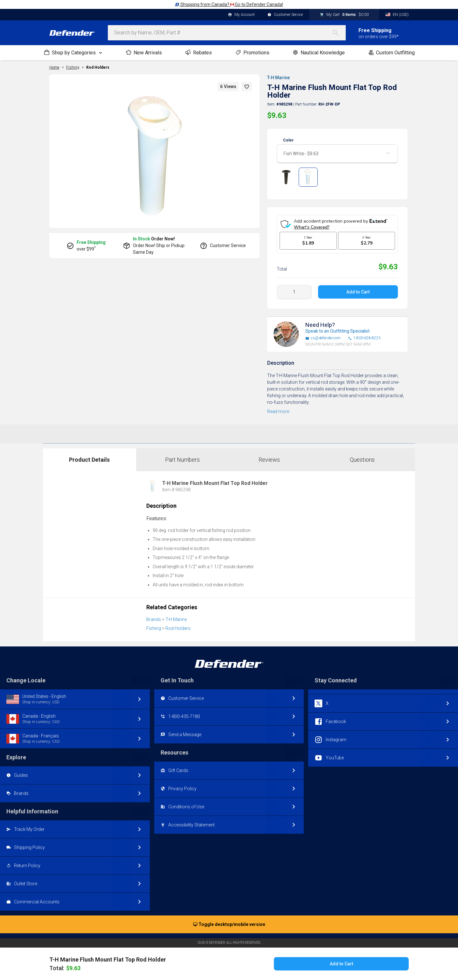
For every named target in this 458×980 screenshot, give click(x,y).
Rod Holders (97, 67)
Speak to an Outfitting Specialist (337, 331)
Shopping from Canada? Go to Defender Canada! (229, 4)
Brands (153, 619)
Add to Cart (358, 291)
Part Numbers (182, 459)
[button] (246, 86)
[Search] (339, 32)
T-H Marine (278, 77)
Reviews (269, 459)
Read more (278, 411)
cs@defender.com (323, 338)
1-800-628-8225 (364, 338)
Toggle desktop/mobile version (229, 925)
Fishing (153, 628)
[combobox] (227, 32)
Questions (362, 459)
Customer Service (285, 14)
